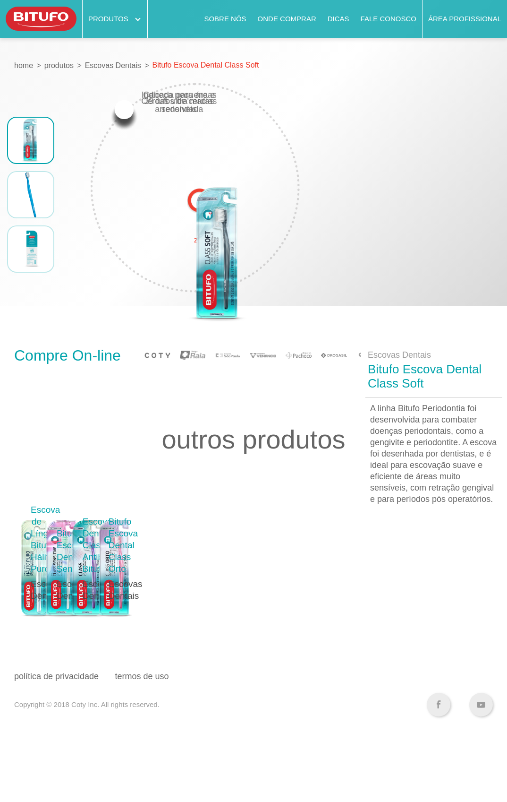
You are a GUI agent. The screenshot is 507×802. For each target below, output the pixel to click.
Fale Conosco (388, 19)
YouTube (481, 771)
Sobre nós (225, 19)
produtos (59, 65)
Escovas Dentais (113, 65)
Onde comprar (287, 19)
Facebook (438, 771)
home (23, 65)
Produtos (115, 19)
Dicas (338, 19)
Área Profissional (464, 19)
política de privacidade (56, 743)
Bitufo (41, 19)
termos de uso (142, 743)
